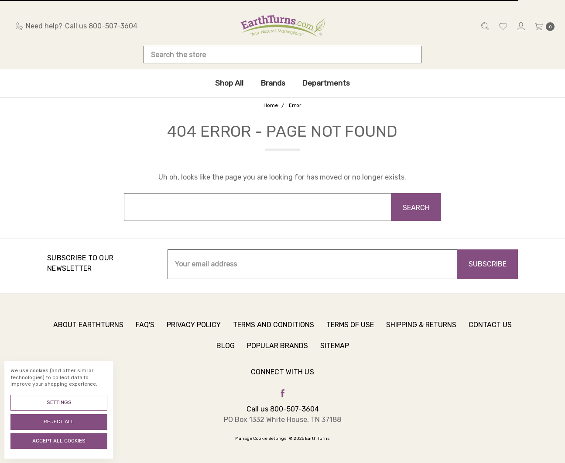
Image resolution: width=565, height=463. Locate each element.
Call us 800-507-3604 (283, 409)
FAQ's (145, 329)
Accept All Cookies (59, 441)
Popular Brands (277, 350)
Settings (59, 402)
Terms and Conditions (273, 329)
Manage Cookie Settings (261, 438)
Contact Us (490, 329)
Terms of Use (350, 329)
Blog (225, 350)
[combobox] (283, 54)
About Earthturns (88, 329)
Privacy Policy (194, 329)
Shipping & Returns (421, 329)
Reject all (59, 421)
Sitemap (334, 350)
